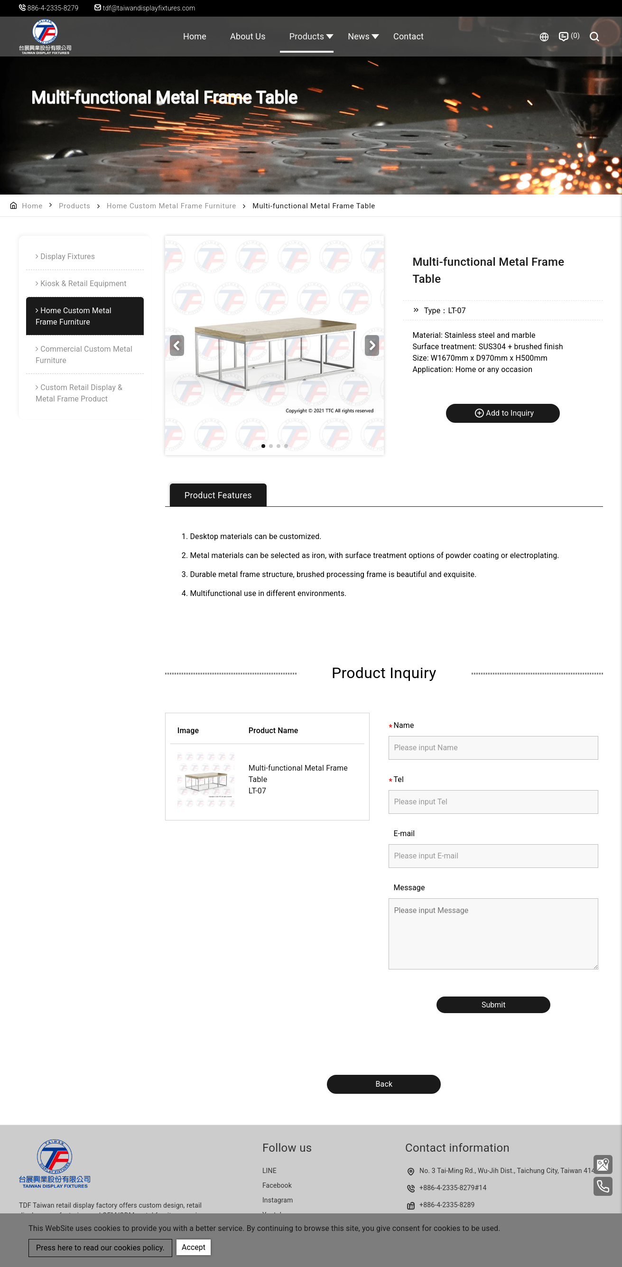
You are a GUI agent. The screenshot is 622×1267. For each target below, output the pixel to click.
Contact (408, 36)
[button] (372, 345)
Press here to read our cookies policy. (100, 1247)
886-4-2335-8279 (53, 8)
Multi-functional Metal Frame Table (298, 774)
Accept (193, 1247)
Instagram (277, 1200)
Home (194, 36)
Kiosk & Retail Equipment (83, 283)
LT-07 (257, 790)
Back (383, 1084)
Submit (493, 1004)
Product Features (218, 495)
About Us (248, 36)
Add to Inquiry (504, 413)
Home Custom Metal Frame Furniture (171, 206)
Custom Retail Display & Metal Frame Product (79, 393)
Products (307, 36)
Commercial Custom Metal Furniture (84, 355)
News (359, 36)
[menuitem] (85, 256)
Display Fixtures (67, 256)
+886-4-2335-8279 (447, 1188)
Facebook (277, 1185)
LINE (269, 1170)
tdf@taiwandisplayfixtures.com (144, 8)
